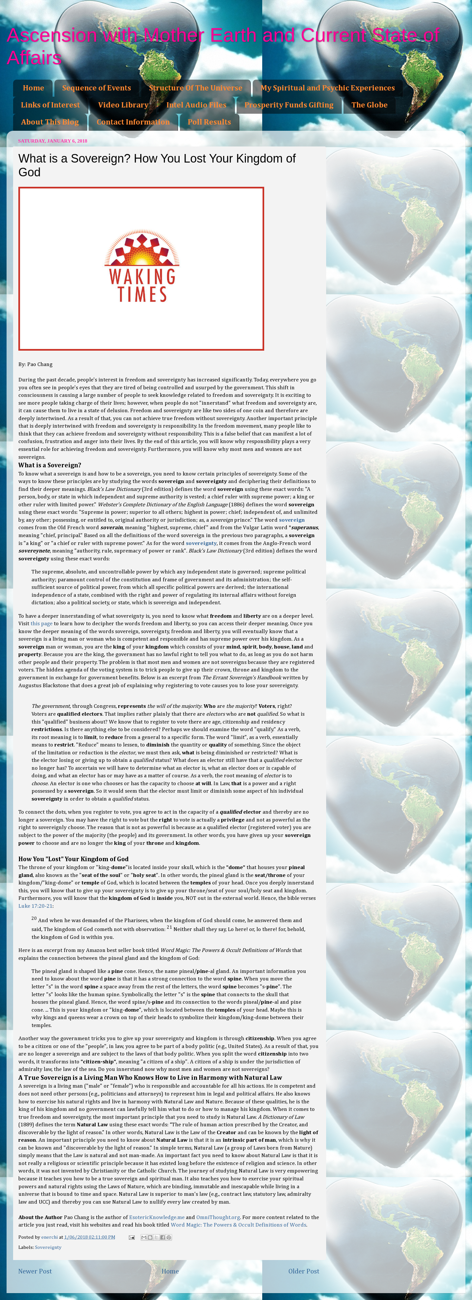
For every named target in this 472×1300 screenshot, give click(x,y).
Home (33, 88)
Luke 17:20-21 (35, 906)
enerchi (50, 1237)
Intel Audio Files (196, 105)
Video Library (123, 105)
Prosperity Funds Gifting (289, 105)
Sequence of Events (96, 88)
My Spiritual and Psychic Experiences (328, 88)
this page (41, 624)
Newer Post (35, 1271)
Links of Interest (50, 105)
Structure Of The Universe (196, 88)
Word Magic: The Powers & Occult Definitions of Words (238, 1225)
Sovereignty (48, 1247)
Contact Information (133, 122)
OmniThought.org (218, 1217)
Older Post (304, 1271)
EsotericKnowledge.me (157, 1217)
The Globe (369, 105)
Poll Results (209, 122)
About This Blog (50, 122)
